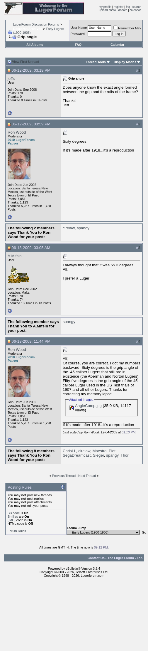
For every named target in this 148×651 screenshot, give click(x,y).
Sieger (98, 455)
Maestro (99, 451)
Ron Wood (17, 132)
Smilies (13, 516)
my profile (105, 7)
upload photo (107, 10)
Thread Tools (96, 62)
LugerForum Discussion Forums (36, 24)
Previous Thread (64, 475)
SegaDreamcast (77, 455)
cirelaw (69, 228)
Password (78, 34)
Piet (112, 451)
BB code (14, 513)
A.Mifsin (14, 256)
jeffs (11, 78)
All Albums (34, 44)
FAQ (78, 44)
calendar (135, 10)
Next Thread (87, 475)
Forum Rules (17, 531)
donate (122, 10)
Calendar (117, 44)
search (136, 7)
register (118, 7)
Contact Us (96, 558)
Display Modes (125, 62)
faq (128, 7)
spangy (83, 228)
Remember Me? (127, 28)
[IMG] (12, 520)
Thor (124, 455)
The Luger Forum (121, 558)
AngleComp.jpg (88, 405)
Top (139, 558)
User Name (79, 27)
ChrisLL (69, 451)
